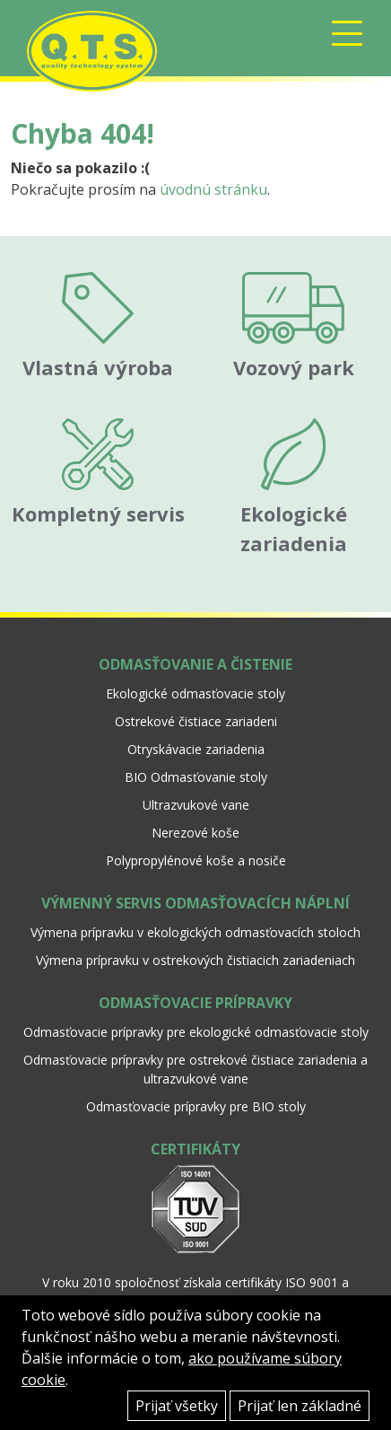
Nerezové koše (195, 832)
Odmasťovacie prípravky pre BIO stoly (196, 1106)
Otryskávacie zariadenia (196, 749)
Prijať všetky (176, 1406)
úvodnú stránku (213, 189)
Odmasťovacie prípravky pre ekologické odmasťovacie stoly (196, 1031)
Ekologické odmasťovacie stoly (195, 693)
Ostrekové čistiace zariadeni (196, 721)
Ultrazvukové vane (196, 804)
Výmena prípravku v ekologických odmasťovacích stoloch (195, 932)
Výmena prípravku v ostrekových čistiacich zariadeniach (195, 960)
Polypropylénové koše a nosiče (196, 860)
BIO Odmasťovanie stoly (196, 776)
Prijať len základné (299, 1406)
